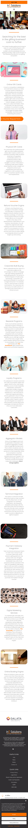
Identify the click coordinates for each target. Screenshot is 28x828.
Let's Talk (14, 2)
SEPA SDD (14, 787)
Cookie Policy (10, 826)
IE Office (7, 796)
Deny (14, 818)
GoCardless (14, 782)
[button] (26, 800)
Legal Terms (14, 775)
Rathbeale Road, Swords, (11, 798)
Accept (14, 814)
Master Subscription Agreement (14, 777)
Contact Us (14, 765)
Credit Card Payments (14, 780)
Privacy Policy (17, 826)
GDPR (14, 785)
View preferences (14, 822)
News (14, 760)
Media (14, 762)
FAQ (14, 757)
